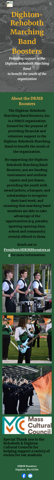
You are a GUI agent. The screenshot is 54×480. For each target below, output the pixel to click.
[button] (3, 4)
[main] (27, 46)
